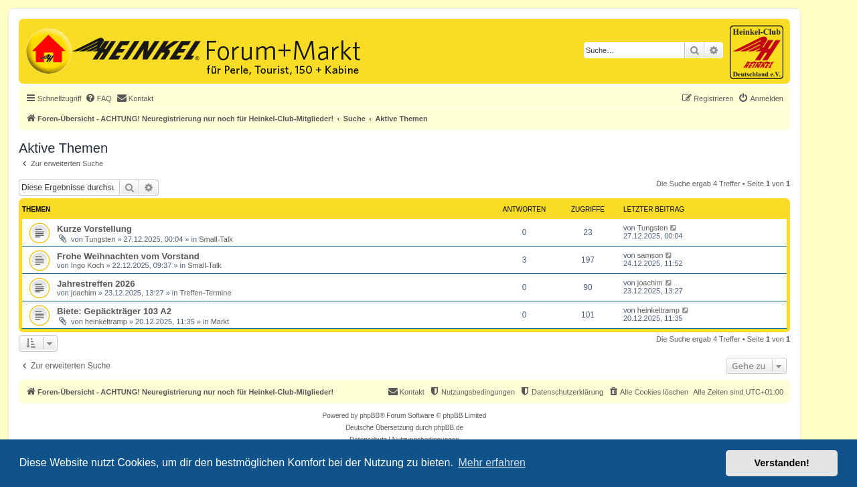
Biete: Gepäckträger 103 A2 (114, 311)
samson (650, 255)
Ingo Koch (87, 265)
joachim (83, 293)
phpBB (370, 415)
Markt (220, 322)
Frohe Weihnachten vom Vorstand (128, 256)
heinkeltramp (106, 322)
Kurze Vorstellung (94, 229)
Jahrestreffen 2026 (96, 284)
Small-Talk (216, 239)
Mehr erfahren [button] (492, 462)
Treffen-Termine (206, 293)
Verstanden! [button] (782, 463)
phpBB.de (448, 427)
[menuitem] (98, 98)
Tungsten (100, 239)
